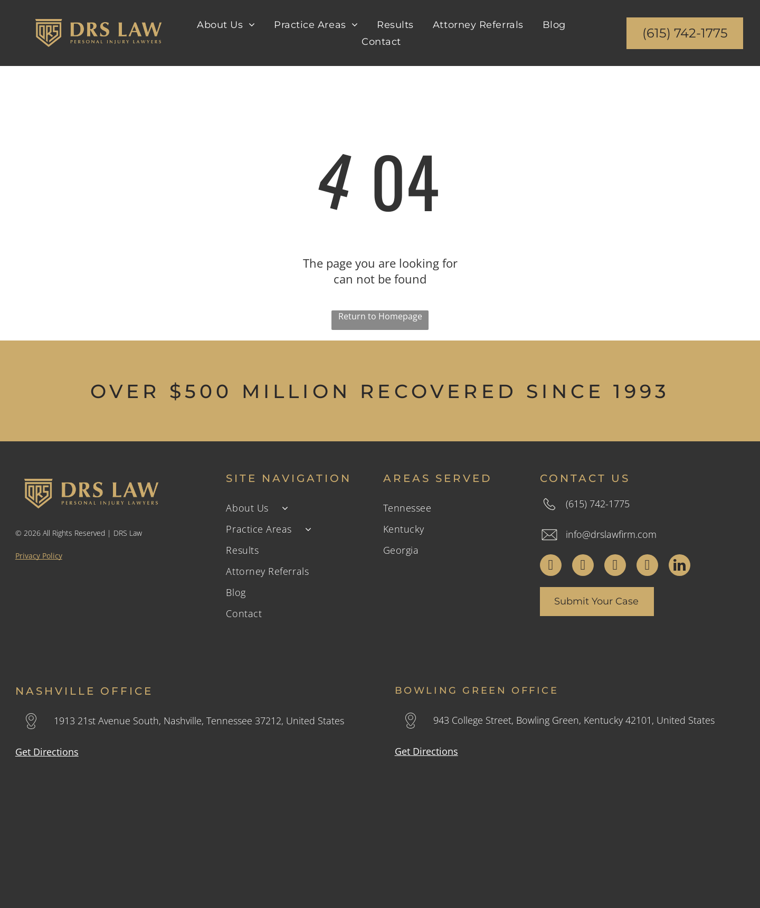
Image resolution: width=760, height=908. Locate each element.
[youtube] (647, 566)
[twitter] (583, 566)
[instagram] (615, 566)
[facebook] (551, 566)
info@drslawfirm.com (611, 534)
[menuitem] (225, 24)
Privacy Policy (38, 556)
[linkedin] (679, 566)
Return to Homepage (380, 316)
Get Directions (47, 751)
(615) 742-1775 (598, 503)
